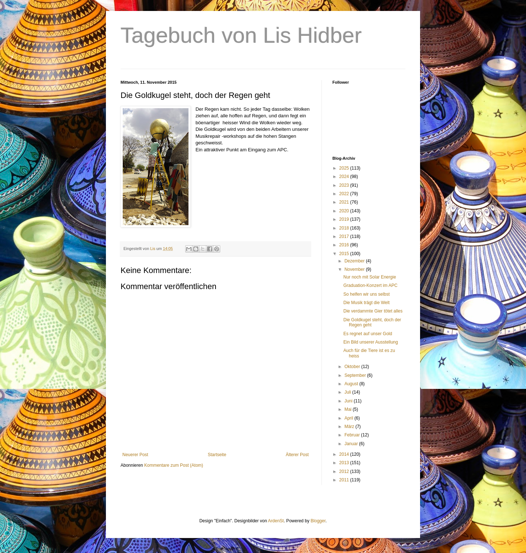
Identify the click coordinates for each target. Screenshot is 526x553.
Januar (351, 443)
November (355, 269)
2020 (344, 210)
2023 (344, 185)
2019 (344, 219)
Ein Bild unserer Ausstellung (370, 342)
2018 (344, 228)
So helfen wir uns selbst (366, 294)
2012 (344, 471)
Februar (352, 435)
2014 (344, 454)
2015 (344, 253)
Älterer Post (297, 454)
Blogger (317, 520)
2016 (344, 244)
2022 (344, 193)
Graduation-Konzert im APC (370, 285)
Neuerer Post (135, 454)
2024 (344, 176)
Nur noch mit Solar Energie (369, 277)
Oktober (352, 366)
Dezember (355, 261)
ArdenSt (276, 520)
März (349, 426)
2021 (344, 202)
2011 (344, 479)
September (355, 375)
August (351, 383)
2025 (344, 168)
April (349, 418)
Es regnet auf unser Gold (367, 333)
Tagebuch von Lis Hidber (241, 35)
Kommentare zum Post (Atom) (173, 465)
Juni (349, 401)
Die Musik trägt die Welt (366, 302)
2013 (344, 462)
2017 (344, 236)
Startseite (217, 454)
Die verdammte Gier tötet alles (373, 311)
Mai (348, 409)
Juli (348, 392)
